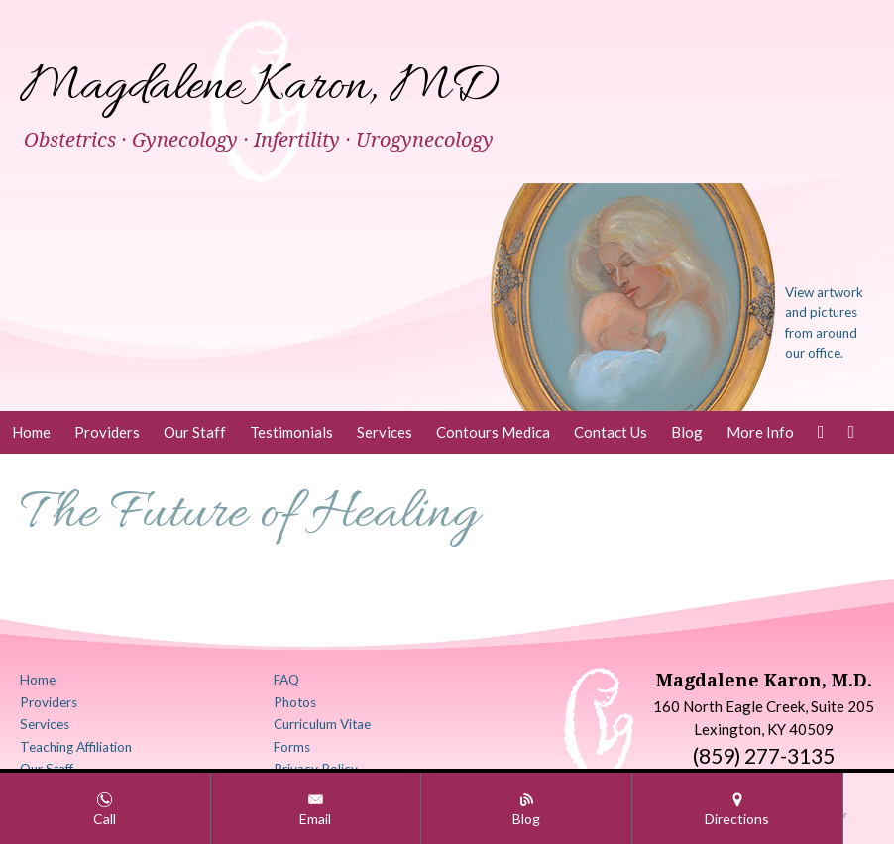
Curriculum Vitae (322, 724)
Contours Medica (493, 432)
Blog (687, 432)
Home (31, 432)
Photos (295, 702)
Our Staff (195, 432)
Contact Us (610, 432)
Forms (292, 747)
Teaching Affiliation (76, 747)
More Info (760, 432)
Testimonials (291, 432)
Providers (107, 432)
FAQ (286, 679)
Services (384, 432)
